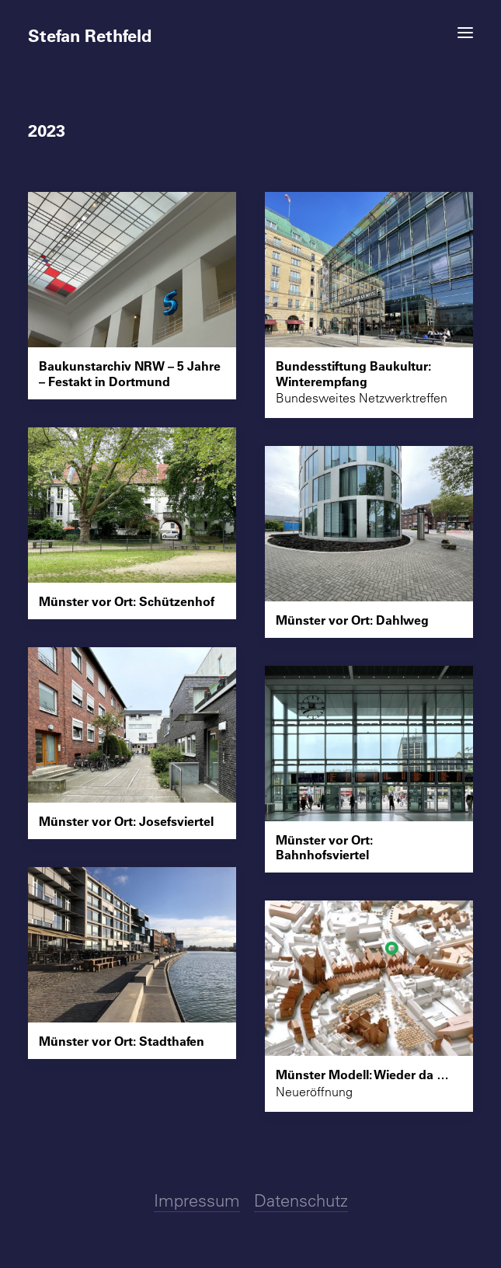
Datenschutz (301, 1200)
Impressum (197, 1200)
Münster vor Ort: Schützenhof (126, 601)
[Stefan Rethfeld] (250, 28)
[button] (465, 32)
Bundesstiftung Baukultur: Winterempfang (353, 372)
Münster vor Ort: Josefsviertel (126, 821)
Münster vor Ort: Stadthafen (121, 1041)
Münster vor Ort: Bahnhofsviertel (324, 846)
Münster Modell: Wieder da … (362, 1074)
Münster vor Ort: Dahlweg (352, 619)
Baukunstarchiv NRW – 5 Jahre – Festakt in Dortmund (130, 372)
